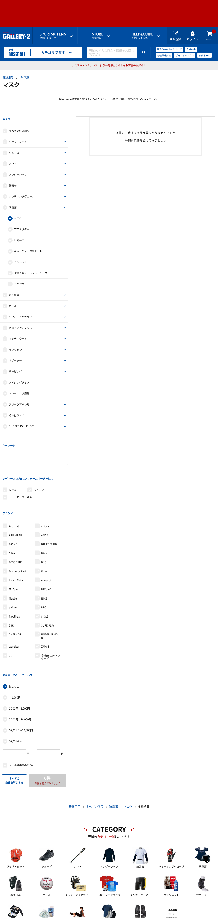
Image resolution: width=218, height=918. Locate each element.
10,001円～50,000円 (21, 688)
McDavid (14, 556)
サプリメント (16, 341)
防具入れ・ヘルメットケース (30, 265)
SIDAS (44, 583)
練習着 (13, 177)
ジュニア (39, 464)
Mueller (13, 565)
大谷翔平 (191, 49)
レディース (15, 464)
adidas (45, 493)
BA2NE (13, 511)
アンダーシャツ (18, 166)
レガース (19, 232)
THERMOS (15, 601)
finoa (44, 538)
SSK (11, 592)
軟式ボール (204, 55)
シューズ (14, 144)
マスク (18, 210)
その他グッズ (16, 407)
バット (13, 155)
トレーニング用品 (19, 385)
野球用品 (8, 77)
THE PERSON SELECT (21, 418)
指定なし (14, 645)
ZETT (12, 622)
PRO (43, 574)
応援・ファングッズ (20, 319)
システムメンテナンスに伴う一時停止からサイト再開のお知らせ (109, 65)
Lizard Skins (16, 547)
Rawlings (14, 583)
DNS (43, 529)
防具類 (24, 77)
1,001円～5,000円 (19, 666)
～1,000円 (15, 655)
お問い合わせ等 (142, 35)
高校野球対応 (164, 55)
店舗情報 (97, 35)
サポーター (15, 352)
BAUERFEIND (49, 511)
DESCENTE (15, 529)
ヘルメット (20, 253)
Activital (14, 493)
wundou (14, 613)
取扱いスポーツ (52, 35)
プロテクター (21, 221)
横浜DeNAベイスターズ (169, 49)
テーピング (15, 363)
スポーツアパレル (19, 396)
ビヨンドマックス (184, 55)
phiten (13, 574)
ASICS (44, 502)
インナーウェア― (19, 330)
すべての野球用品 (19, 122)
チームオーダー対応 (20, 472)
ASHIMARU (15, 502)
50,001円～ (15, 699)
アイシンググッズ (19, 374)
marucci (46, 547)
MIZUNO (46, 556)
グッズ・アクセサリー (21, 308)
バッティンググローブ (21, 188)
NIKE (44, 565)
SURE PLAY (47, 592)
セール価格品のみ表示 (21, 723)
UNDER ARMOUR (50, 602)
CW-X (12, 520)
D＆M (44, 520)
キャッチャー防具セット (28, 243)
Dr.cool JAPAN (17, 538)
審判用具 (14, 286)
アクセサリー (21, 275)
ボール (13, 297)
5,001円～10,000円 (20, 677)
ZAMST (45, 613)
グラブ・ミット (18, 133)
